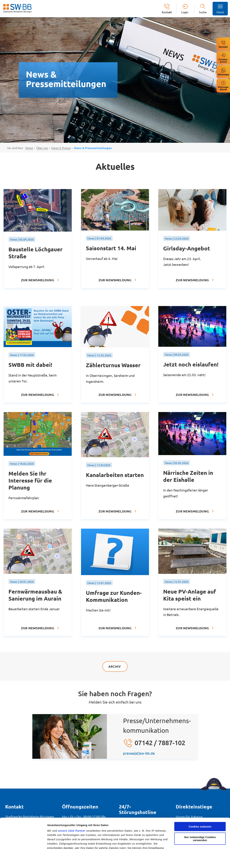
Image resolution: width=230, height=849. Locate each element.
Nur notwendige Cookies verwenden (200, 810)
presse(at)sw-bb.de (139, 753)
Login (184, 12)
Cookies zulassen (200, 798)
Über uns (42, 148)
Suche (203, 12)
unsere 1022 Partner (71, 802)
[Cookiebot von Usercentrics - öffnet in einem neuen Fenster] (23, 842)
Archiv (115, 666)
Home (29, 148)
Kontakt (167, 12)
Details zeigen (56, 841)
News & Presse (61, 148)
